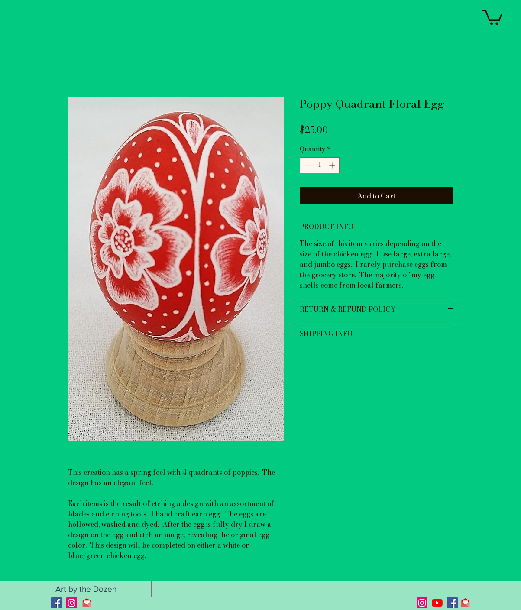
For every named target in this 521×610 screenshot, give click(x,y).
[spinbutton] (319, 165)
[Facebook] (56, 602)
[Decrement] (306, 165)
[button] (492, 16)
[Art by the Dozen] (100, 589)
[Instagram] (71, 602)
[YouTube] (437, 602)
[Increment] (332, 165)
